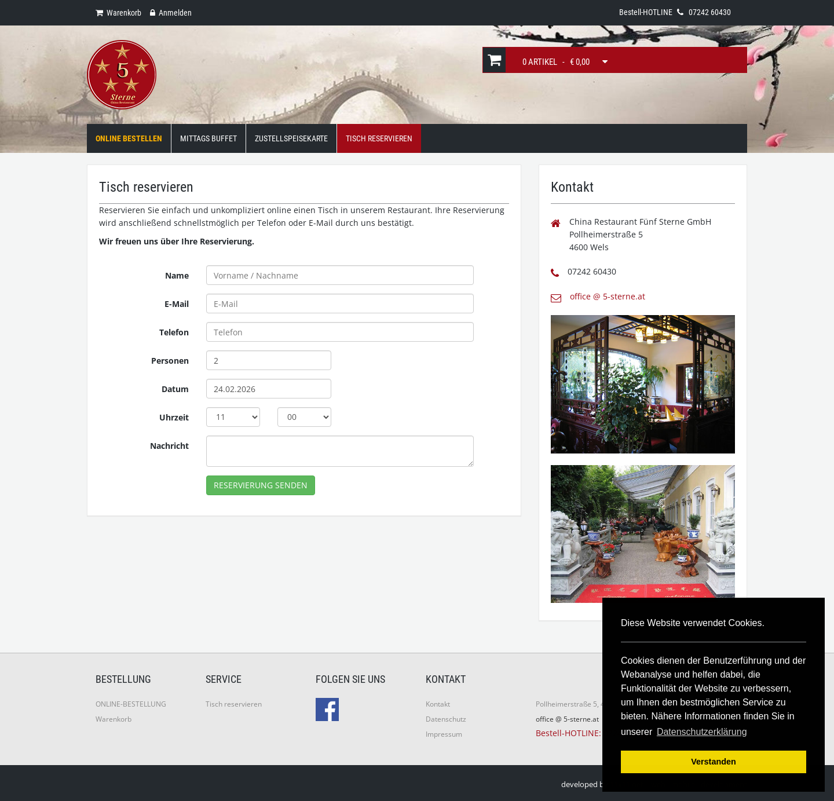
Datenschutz (446, 719)
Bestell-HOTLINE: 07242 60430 (594, 732)
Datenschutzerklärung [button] (702, 732)
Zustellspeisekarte (291, 138)
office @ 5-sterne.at (607, 296)
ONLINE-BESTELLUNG (131, 704)
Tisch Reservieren (379, 138)
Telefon (174, 332)
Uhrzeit (174, 417)
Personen (170, 360)
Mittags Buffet (208, 138)
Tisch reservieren (234, 704)
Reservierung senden (261, 485)
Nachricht (169, 445)
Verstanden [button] (713, 761)
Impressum (444, 734)
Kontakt (438, 704)
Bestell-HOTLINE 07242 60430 (675, 12)
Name (177, 275)
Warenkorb (113, 719)
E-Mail (176, 303)
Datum (175, 388)
